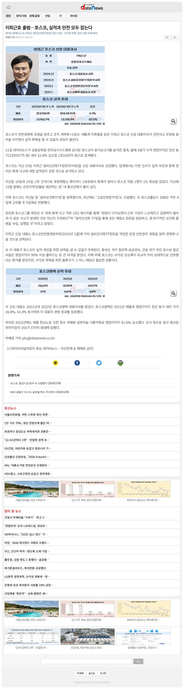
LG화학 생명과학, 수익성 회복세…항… (27, 576)
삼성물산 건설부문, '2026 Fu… (143, 647)
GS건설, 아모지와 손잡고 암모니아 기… (27, 448)
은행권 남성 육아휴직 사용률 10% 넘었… (28, 585)
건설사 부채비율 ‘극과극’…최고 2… (25, 517)
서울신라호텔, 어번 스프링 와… (32, 500)
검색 (138, 661)
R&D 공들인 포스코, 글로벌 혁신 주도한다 (32, 392)
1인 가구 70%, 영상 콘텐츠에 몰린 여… (28, 423)
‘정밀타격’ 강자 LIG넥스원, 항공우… (26, 526)
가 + (167, 37)
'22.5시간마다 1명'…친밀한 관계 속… (26, 440)
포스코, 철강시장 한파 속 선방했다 (28, 383)
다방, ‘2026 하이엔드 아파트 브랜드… (26, 543)
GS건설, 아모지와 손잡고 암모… (87, 647)
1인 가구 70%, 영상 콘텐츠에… (87, 500)
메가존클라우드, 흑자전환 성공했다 (25, 568)
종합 (8, 16)
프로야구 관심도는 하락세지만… (143, 500)
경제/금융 (34, 16)
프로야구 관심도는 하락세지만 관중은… (27, 431)
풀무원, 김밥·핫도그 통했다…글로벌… (26, 560)
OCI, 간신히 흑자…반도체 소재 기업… (27, 551)
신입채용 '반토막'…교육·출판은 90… (26, 593)
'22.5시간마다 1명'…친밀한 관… (31, 647)
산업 (47, 16)
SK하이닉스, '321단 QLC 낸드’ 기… (25, 534)
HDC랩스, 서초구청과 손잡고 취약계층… (28, 474)
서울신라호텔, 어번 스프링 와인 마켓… (27, 414)
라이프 (73, 16)
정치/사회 (21, 16)
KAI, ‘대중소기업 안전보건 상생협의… (26, 465)
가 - (174, 37)
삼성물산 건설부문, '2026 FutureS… (26, 457)
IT (60, 16)
